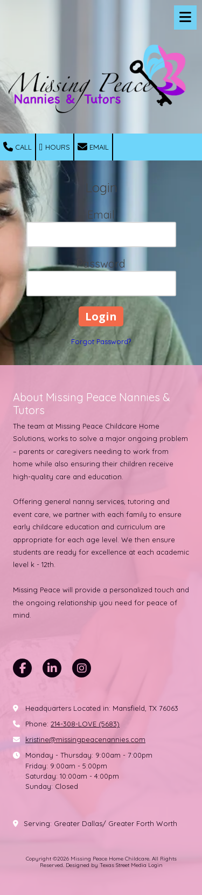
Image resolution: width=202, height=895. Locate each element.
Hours (54, 147)
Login (155, 865)
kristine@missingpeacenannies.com (85, 739)
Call (17, 147)
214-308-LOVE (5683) (85, 723)
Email (93, 147)
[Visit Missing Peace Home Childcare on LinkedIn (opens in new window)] (52, 668)
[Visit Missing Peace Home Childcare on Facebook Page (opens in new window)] (22, 668)
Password (101, 263)
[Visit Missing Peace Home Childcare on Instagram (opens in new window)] (81, 668)
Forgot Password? (101, 341)
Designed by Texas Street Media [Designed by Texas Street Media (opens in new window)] (106, 865)
